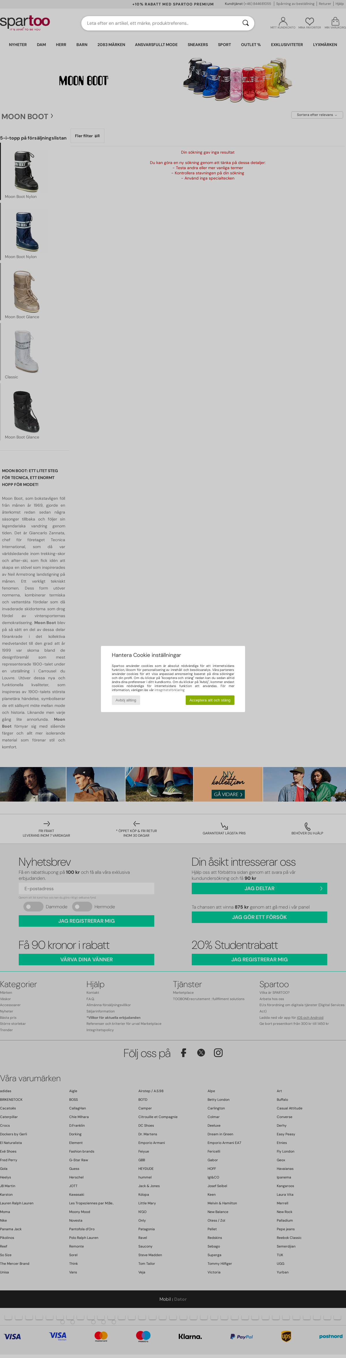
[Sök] (245, 23)
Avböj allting (126, 700)
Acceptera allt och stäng (209, 700)
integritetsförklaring (170, 690)
